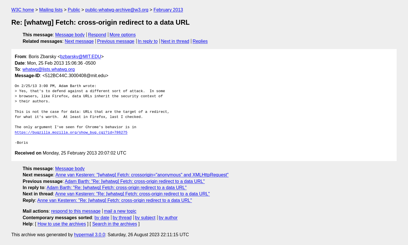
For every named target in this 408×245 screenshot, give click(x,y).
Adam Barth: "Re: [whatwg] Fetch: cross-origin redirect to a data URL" (135, 181)
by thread (122, 217)
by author (168, 217)
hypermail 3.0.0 (89, 234)
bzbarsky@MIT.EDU (80, 56)
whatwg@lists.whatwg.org (48, 69)
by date (101, 217)
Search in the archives (114, 223)
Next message (79, 41)
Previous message (116, 41)
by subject (145, 217)
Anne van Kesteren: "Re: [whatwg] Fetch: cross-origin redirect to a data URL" (132, 193)
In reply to (148, 41)
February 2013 (168, 9)
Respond (97, 34)
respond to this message (75, 211)
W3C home (22, 9)
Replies (200, 41)
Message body (70, 34)
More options (123, 34)
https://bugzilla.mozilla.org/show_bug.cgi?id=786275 (71, 132)
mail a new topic (120, 211)
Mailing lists (51, 9)
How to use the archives (61, 223)
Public (74, 9)
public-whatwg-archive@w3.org (116, 9)
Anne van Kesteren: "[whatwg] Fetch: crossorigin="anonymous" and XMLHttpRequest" (142, 174)
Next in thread (175, 41)
